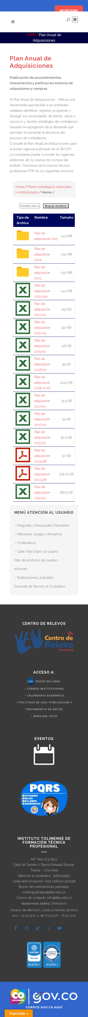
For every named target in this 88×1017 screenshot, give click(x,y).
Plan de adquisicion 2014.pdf (42, 456)
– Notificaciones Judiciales (33, 577)
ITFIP (31, 35)
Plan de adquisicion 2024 (42, 254)
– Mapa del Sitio (44, 716)
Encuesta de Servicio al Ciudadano (39, 586)
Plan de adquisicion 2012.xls (42, 492)
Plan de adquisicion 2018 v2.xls (42, 382)
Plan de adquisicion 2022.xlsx (42, 291)
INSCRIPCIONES (69, 10)
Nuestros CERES (36, 903)
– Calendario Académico (44, 695)
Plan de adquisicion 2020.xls (42, 327)
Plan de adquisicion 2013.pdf (42, 474)
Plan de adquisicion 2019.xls (42, 346)
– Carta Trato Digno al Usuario (36, 551)
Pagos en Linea (48, 681)
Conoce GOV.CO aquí (44, 1007)
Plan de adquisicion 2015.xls (42, 437)
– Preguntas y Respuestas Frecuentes (41, 525)
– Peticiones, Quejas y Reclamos (38, 534)
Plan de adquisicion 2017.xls (42, 401)
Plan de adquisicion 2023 (42, 272)
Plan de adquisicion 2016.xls (42, 419)
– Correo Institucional (44, 688)
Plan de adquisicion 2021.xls (42, 309)
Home (20, 187)
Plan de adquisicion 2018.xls (42, 364)
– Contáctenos (25, 543)
